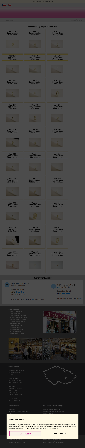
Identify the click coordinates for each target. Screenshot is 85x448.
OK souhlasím (25, 434)
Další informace (59, 433)
